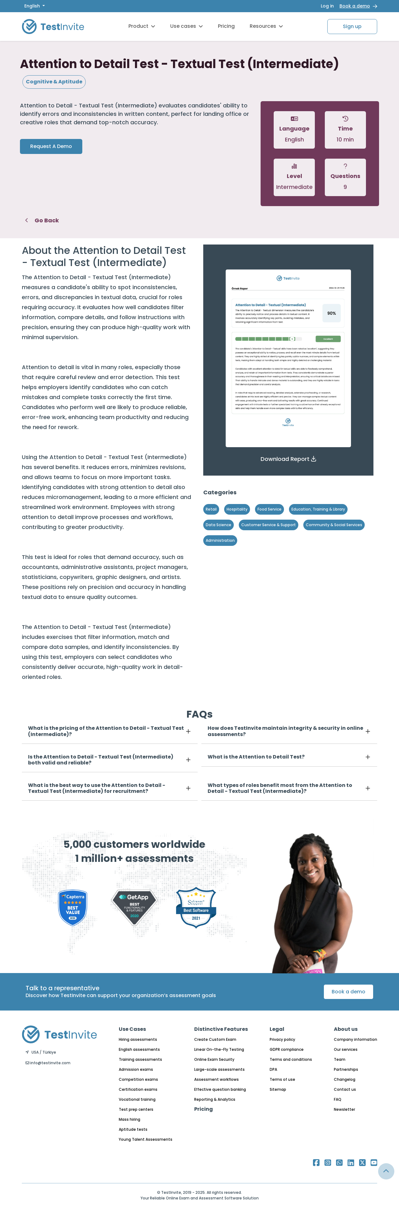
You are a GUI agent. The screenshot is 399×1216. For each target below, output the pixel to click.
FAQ (337, 1099)
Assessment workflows (216, 1079)
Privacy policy (282, 1039)
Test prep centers (136, 1109)
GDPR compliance (287, 1049)
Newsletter (344, 1109)
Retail (211, 509)
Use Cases (132, 1029)
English (32, 6)
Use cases (186, 26)
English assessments (139, 1049)
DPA (273, 1069)
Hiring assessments (138, 1039)
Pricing (226, 26)
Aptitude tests (133, 1129)
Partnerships (346, 1069)
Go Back (42, 220)
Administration (220, 540)
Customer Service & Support (268, 524)
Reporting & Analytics (214, 1099)
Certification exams (138, 1089)
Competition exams (138, 1079)
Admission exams (136, 1069)
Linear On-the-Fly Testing (219, 1049)
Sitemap (278, 1089)
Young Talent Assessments (145, 1139)
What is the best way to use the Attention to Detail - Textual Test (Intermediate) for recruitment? (96, 788)
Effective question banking (220, 1089)
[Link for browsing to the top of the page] (386, 1171)
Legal (277, 1029)
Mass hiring (129, 1119)
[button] (288, 459)
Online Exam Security (214, 1059)
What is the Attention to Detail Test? (256, 756)
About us (346, 1029)
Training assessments (140, 1059)
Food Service (269, 509)
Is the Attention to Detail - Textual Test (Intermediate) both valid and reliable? (100, 759)
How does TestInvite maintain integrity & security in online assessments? (285, 731)
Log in (327, 6)
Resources (266, 26)
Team (339, 1059)
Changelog (344, 1079)
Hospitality (237, 509)
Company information (355, 1039)
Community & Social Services (334, 524)
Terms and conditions (291, 1059)
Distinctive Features (221, 1029)
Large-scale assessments (219, 1069)
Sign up (352, 26)
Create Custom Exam (215, 1039)
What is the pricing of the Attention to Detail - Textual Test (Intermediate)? (106, 731)
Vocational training (137, 1099)
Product (141, 26)
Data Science (218, 524)
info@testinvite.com (48, 1062)
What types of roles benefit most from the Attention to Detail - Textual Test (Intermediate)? (280, 788)
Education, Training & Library (318, 509)
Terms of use (282, 1079)
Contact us (345, 1089)
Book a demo (354, 6)
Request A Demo (51, 146)
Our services (346, 1049)
